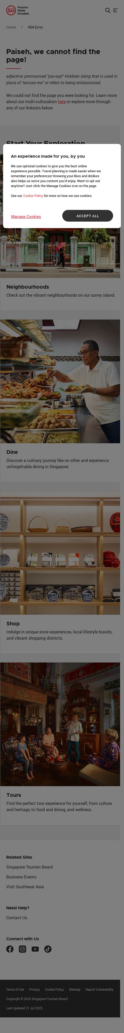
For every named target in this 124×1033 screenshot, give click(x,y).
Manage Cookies (26, 216)
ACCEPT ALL (88, 216)
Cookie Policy (33, 195)
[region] (62, 186)
